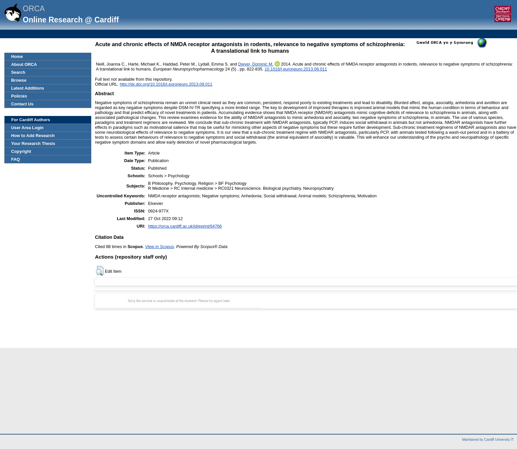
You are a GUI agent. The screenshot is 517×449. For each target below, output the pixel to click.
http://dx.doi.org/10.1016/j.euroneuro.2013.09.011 (166, 84)
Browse (18, 80)
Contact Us (22, 103)
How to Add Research (33, 135)
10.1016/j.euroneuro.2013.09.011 (296, 69)
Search (18, 72)
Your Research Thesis (33, 143)
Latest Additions (27, 88)
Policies (19, 96)
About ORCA (24, 64)
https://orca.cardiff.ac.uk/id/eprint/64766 (185, 226)
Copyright (21, 151)
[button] (100, 271)
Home (17, 56)
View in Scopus (159, 246)
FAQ (15, 159)
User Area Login (27, 127)
